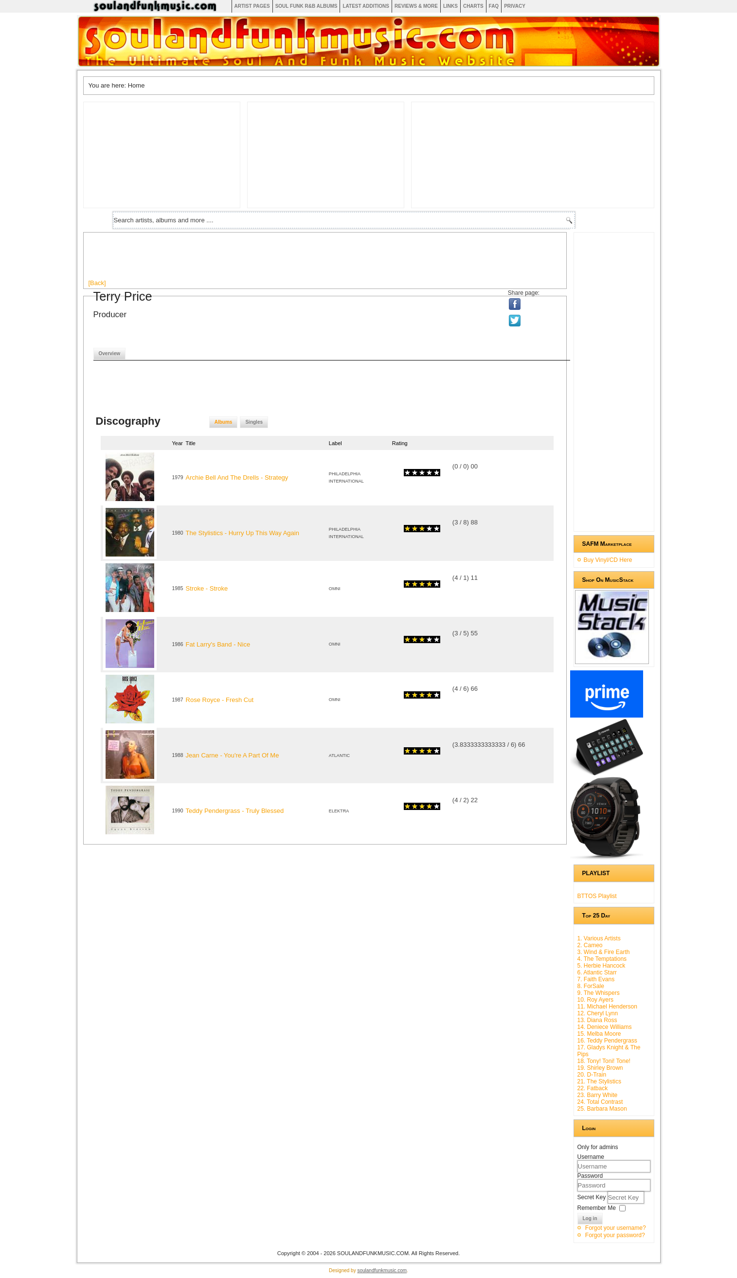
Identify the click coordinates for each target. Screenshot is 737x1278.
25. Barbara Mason (602, 1108)
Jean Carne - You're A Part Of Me (232, 755)
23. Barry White (597, 1095)
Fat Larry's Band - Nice (218, 644)
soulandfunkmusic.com (382, 1270)
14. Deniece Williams (604, 1027)
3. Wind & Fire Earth (603, 952)
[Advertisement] (266, 259)
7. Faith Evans (596, 979)
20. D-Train (592, 1074)
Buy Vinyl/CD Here (608, 560)
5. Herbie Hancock (601, 965)
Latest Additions (365, 6)
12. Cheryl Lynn (597, 1013)
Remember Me (596, 1208)
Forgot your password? (615, 1235)
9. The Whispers (598, 993)
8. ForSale (590, 986)
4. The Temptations (602, 958)
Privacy (514, 6)
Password (590, 1175)
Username (590, 1156)
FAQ (494, 6)
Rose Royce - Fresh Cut (219, 699)
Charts (473, 6)
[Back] (97, 283)
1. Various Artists (599, 938)
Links (450, 6)
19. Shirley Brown (600, 1067)
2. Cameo (590, 945)
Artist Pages (252, 6)
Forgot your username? (615, 1227)
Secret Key (592, 1197)
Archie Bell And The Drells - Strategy (237, 477)
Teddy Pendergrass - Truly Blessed (235, 810)
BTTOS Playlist (597, 896)
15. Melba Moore (599, 1033)
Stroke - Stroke (207, 588)
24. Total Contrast (600, 1101)
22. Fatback (592, 1088)
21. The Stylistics (599, 1081)
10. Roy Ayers (595, 999)
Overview (109, 353)
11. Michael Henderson (607, 1006)
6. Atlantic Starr (597, 972)
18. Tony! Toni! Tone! (603, 1061)
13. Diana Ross (597, 1020)
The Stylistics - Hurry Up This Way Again (242, 533)
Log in (590, 1218)
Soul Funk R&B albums (306, 6)
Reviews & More (416, 6)
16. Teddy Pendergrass (607, 1040)
